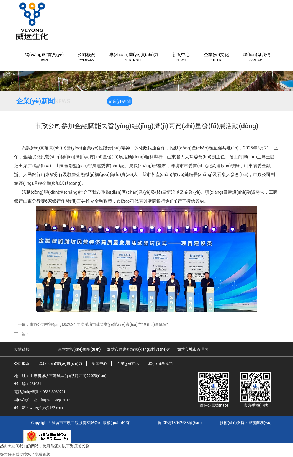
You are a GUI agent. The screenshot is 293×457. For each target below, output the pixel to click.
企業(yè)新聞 (120, 101)
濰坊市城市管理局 (192, 349)
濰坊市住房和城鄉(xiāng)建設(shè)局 (139, 349)
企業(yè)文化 (128, 363)
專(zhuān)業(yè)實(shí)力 (60, 363)
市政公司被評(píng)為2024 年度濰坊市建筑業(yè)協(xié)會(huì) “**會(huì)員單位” (99, 324)
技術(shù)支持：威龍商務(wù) (245, 422)
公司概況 (22, 363)
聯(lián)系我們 (160, 363)
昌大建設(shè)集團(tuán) (79, 349)
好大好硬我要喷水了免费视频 (25, 454)
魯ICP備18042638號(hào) (180, 422)
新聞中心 (99, 363)
